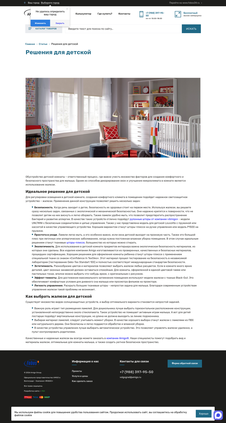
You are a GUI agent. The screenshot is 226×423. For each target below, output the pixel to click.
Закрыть (60, 23)
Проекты (77, 371)
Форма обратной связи (185, 363)
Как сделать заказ (82, 381)
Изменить (40, 23)
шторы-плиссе (75, 242)
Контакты (124, 13)
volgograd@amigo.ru (130, 377)
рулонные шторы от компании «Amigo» (154, 219)
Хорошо (204, 413)
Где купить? (105, 13)
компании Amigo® (117, 338)
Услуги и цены (80, 376)
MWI (43, 391)
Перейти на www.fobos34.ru (184, 3)
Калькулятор (83, 13)
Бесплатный (190, 13)
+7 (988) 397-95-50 (155, 14)
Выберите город (50, 3)
